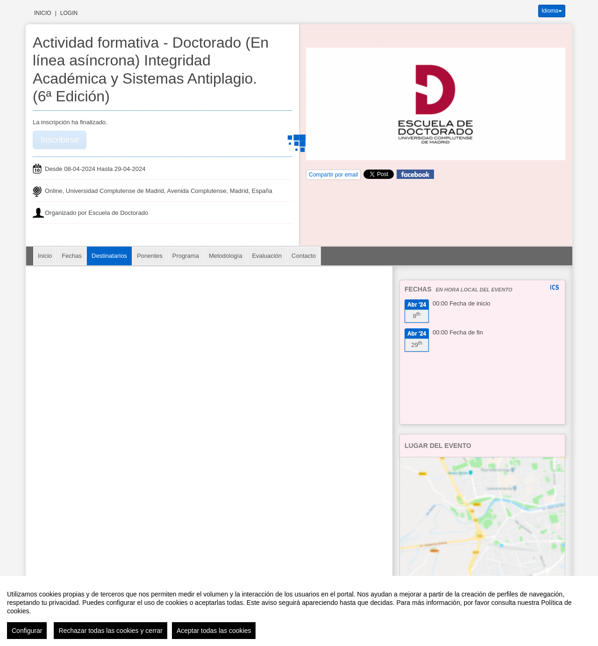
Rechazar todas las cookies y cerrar (110, 630)
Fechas (72, 255)
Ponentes (150, 255)
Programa (185, 255)
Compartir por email (333, 174)
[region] (299, 611)
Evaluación (267, 255)
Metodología (225, 255)
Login (69, 13)
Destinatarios (109, 255)
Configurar (27, 630)
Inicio (42, 13)
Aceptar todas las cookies (214, 630)
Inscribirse (60, 139)
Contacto (304, 255)
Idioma (551, 10)
